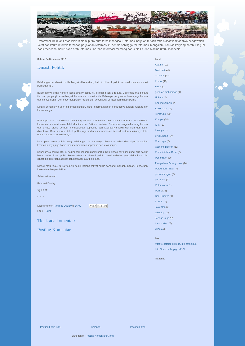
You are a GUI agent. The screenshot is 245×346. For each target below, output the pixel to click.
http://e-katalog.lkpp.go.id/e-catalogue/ (176, 243)
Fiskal (158, 86)
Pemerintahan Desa (166, 152)
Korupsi (159, 119)
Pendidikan (161, 157)
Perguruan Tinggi (164, 168)
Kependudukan (163, 102)
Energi (158, 81)
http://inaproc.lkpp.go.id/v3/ (170, 249)
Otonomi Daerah (164, 146)
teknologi (160, 212)
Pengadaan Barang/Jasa (168, 163)
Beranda (95, 327)
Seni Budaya (162, 196)
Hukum (159, 97)
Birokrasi (160, 70)
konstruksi (160, 113)
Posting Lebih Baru (50, 327)
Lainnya (159, 130)
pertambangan (163, 174)
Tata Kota (160, 206)
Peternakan (161, 185)
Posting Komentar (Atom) (100, 335)
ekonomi (159, 75)
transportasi (161, 223)
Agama (159, 64)
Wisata (159, 228)
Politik (48, 210)
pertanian (160, 179)
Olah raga (160, 141)
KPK (157, 124)
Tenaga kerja (162, 218)
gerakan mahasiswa (166, 92)
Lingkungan (161, 135)
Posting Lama (138, 327)
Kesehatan (161, 108)
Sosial (158, 201)
